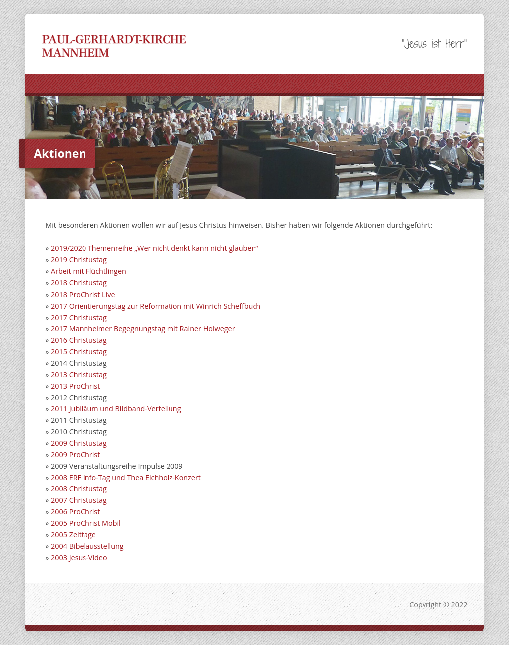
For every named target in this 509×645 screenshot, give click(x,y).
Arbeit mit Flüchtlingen (88, 271)
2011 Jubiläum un (80, 408)
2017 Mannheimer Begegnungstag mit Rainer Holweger (143, 328)
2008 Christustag (77, 488)
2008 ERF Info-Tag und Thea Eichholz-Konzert (126, 477)
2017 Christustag (79, 317)
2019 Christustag (79, 259)
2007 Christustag (79, 500)
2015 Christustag (77, 351)
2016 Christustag (79, 340)
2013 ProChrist (75, 386)
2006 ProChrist (75, 511)
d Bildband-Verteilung (145, 408)
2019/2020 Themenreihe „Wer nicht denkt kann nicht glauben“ (154, 248)
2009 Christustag (79, 443)
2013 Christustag (77, 374)
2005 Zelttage (73, 534)
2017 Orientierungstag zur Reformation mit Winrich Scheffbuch (155, 306)
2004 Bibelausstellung (87, 546)
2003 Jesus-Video (79, 557)
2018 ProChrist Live (83, 294)
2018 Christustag (79, 282)
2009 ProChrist (74, 454)
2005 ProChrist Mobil (84, 523)
